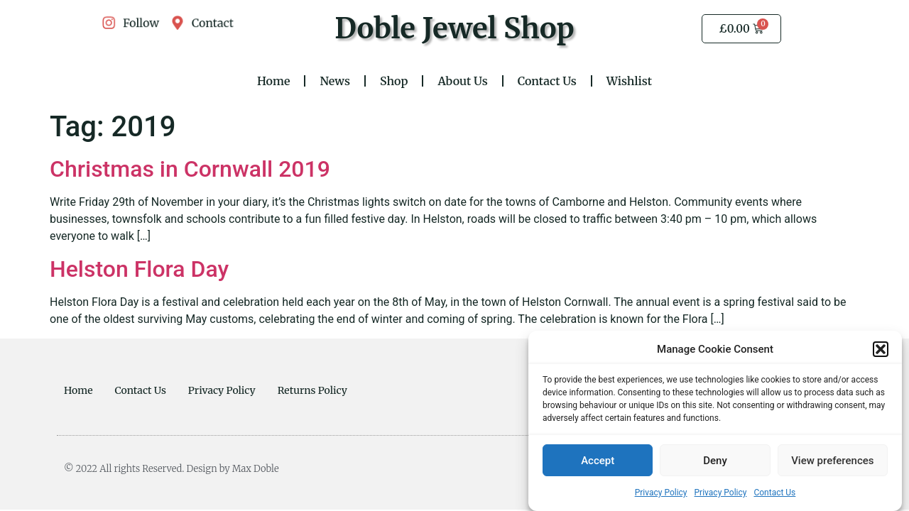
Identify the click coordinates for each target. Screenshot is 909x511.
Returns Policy (312, 390)
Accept (597, 461)
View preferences (832, 461)
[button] (880, 350)
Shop (394, 81)
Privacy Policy (661, 493)
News (335, 81)
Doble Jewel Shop (454, 28)
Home (273, 81)
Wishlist (629, 81)
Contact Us (774, 493)
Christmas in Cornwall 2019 (190, 168)
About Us (462, 81)
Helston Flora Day (139, 269)
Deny (715, 461)
